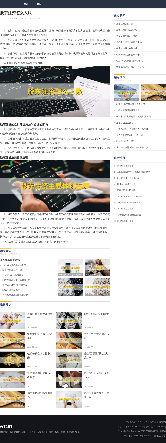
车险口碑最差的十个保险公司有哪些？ (134, 172)
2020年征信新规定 (11, 290)
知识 (39, 4)
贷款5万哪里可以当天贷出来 (129, 61)
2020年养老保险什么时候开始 (16, 280)
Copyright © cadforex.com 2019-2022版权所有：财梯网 (141, 431)
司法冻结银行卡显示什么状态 (130, 67)
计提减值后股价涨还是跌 (128, 110)
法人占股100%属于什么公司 (129, 135)
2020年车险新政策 (10, 260)
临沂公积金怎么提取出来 (128, 54)
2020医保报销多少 (125, 221)
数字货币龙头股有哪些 (12, 275)
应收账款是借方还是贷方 (128, 30)
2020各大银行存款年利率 (14, 265)
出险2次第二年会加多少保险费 (130, 104)
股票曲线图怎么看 (124, 122)
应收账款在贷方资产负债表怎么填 (132, 147)
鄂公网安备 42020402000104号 (131, 427)
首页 (26, 4)
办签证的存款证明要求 (126, 36)
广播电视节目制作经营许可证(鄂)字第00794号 (146, 422)
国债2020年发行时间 (12, 270)
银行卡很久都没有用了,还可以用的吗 (133, 116)
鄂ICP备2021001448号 (156, 427)
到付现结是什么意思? (126, 141)
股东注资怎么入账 (124, 23)
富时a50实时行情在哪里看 (14, 285)
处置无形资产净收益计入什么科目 (132, 129)
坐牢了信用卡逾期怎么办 (128, 48)
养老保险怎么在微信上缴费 (15, 295)
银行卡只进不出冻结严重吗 (129, 42)
